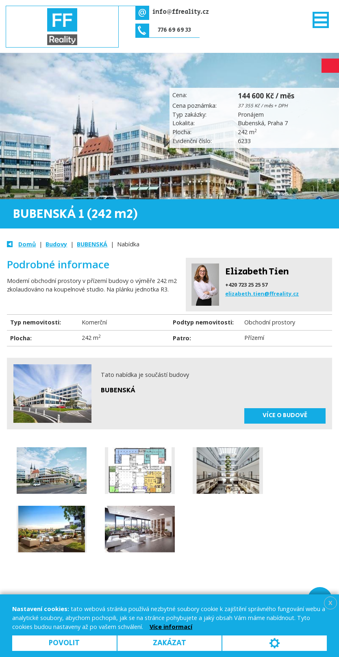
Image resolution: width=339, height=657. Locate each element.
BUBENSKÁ (92, 244)
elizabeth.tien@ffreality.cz (262, 293)
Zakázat (169, 642)
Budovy (56, 244)
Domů (27, 244)
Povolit (64, 642)
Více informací (171, 627)
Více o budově (285, 415)
